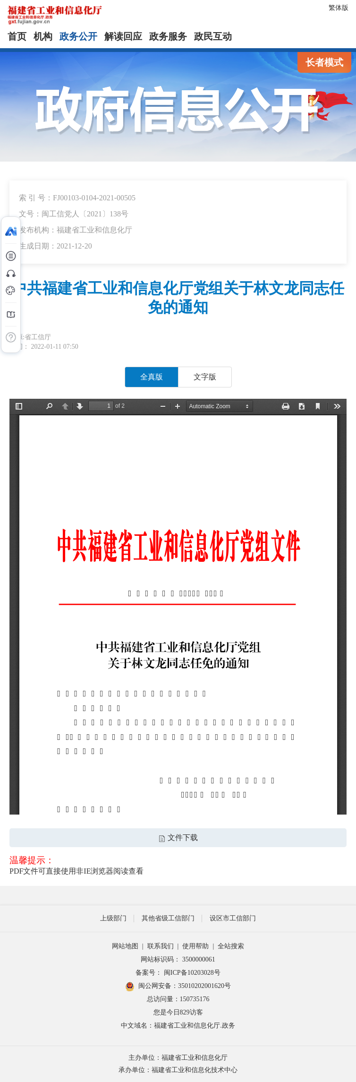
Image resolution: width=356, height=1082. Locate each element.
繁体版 (338, 7)
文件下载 (178, 837)
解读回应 (123, 36)
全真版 (151, 377)
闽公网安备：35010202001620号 (178, 986)
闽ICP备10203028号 (192, 972)
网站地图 (125, 946)
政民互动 (213, 36)
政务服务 (168, 36)
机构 (43, 36)
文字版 (205, 377)
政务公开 (78, 36)
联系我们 (160, 946)
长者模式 (324, 62)
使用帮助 (195, 946)
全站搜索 (231, 946)
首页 (17, 36)
